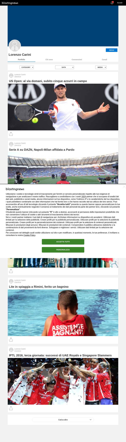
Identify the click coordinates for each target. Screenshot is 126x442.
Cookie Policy (29, 235)
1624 (83, 196)
